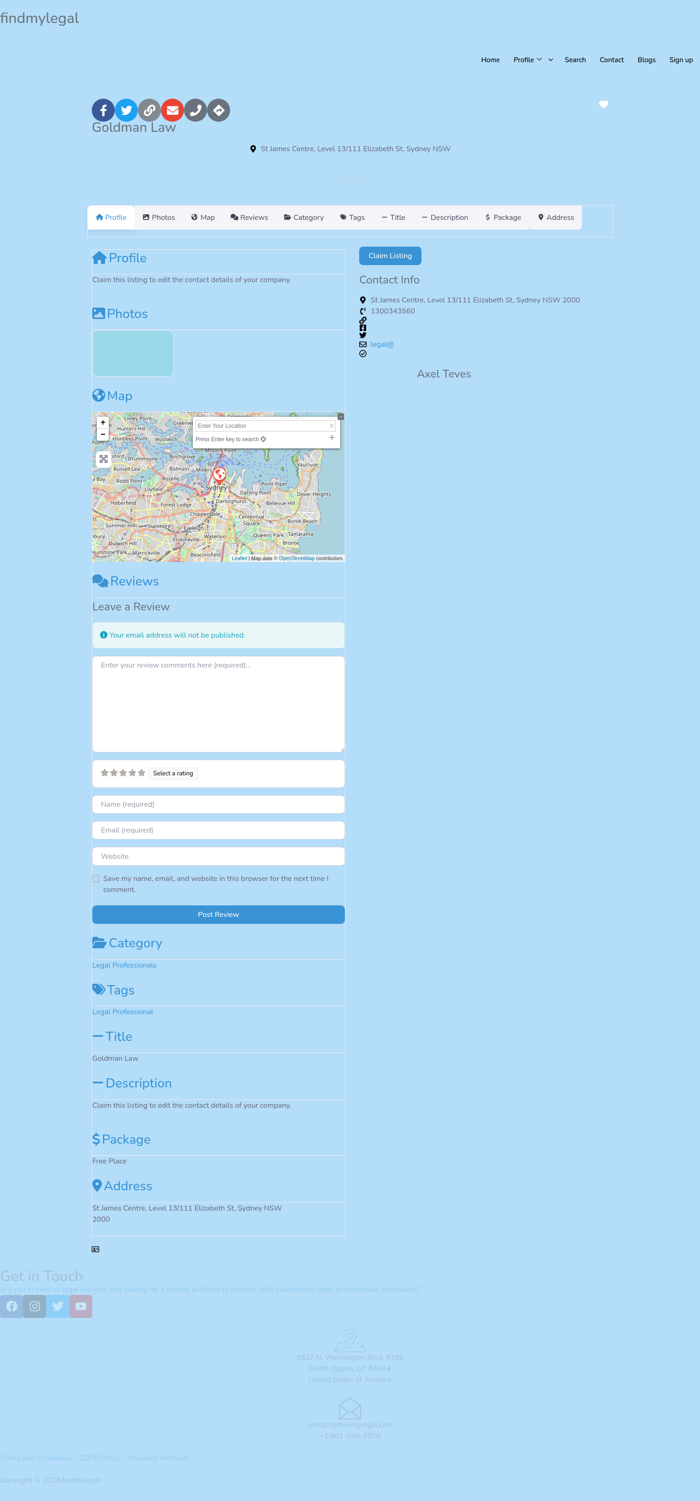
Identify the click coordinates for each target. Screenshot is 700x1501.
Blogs (646, 60)
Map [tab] (214, 218)
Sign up (681, 60)
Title (112, 1037)
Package (121, 1139)
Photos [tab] (164, 218)
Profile (119, 258)
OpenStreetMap (297, 558)
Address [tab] (605, 218)
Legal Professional (122, 1012)
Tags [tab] (379, 218)
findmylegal (39, 18)
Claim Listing (390, 256)
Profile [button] (527, 60)
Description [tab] (483, 218)
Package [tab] (546, 218)
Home (489, 60)
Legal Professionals (124, 965)
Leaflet (239, 558)
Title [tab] (426, 218)
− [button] (103, 434)
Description (132, 1083)
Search (575, 60)
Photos (120, 314)
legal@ (382, 344)
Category (127, 943)
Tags (113, 990)
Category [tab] (326, 218)
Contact (611, 60)
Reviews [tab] (266, 218)
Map (112, 396)
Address (122, 1186)
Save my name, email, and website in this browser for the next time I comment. (216, 884)
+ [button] (103, 422)
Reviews (125, 581)
